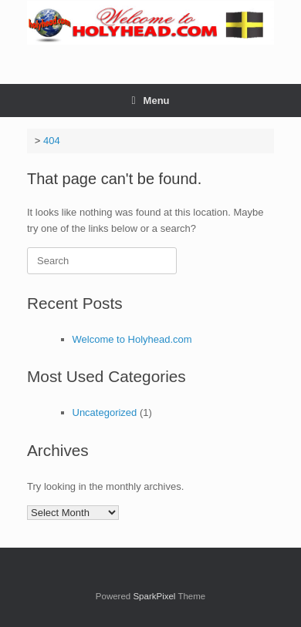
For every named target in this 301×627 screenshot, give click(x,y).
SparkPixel (154, 596)
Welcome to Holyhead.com (132, 339)
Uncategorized (105, 412)
